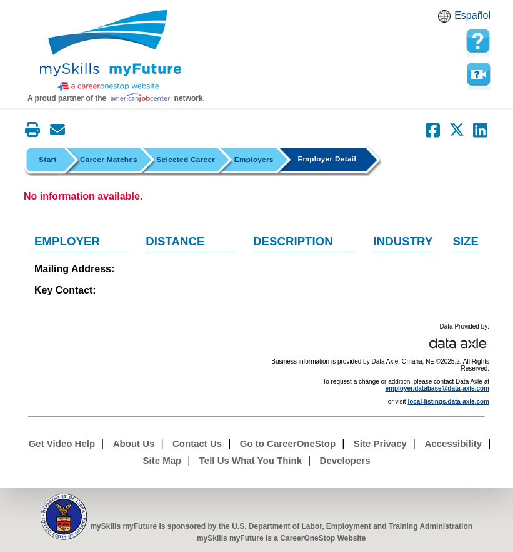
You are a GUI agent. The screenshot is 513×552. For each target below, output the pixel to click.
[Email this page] (57, 129)
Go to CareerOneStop (288, 443)
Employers (254, 159)
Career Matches (108, 159)
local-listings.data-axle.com (448, 401)
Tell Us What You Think (250, 460)
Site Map (162, 460)
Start (47, 159)
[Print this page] (32, 129)
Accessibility (453, 443)
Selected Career (186, 159)
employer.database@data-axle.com (438, 388)
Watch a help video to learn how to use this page (478, 74)
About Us (134, 443)
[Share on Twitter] (457, 130)
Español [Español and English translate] (472, 15)
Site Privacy (380, 443)
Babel (446, 20)
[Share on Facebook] (433, 130)
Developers (345, 460)
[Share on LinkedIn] (480, 130)
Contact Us (197, 443)
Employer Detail (326, 159)
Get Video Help (62, 443)
